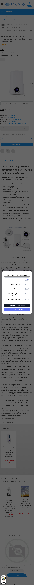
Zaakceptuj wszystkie (17, 309)
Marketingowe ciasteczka (14, 284)
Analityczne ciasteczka (13, 288)
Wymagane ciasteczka (13, 279)
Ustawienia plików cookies (16, 275)
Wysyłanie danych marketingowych (12, 294)
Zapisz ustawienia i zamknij (17, 305)
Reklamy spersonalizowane (15, 299)
